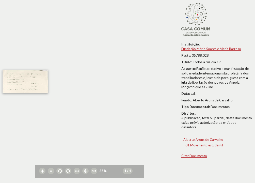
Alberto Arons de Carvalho (203, 140)
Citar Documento (194, 156)
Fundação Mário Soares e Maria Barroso (211, 49)
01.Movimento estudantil (204, 145)
